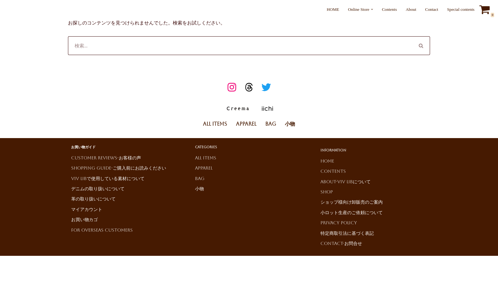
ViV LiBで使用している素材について (108, 177)
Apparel (246, 123)
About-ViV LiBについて (345, 181)
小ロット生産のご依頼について (351, 211)
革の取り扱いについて (93, 198)
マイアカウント (86, 208)
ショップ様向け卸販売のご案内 (351, 201)
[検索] (240, 45)
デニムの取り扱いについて (97, 188)
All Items (215, 123)
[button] (375, 9)
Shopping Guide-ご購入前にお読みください (118, 167)
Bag (270, 123)
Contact (433, 9)
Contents (392, 9)
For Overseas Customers (102, 229)
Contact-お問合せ (341, 242)
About (413, 9)
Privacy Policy (338, 222)
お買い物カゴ (84, 218)
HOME (337, 9)
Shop (326, 191)
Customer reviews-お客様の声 (106, 157)
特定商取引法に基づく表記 (347, 232)
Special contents (461, 9)
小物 (290, 123)
